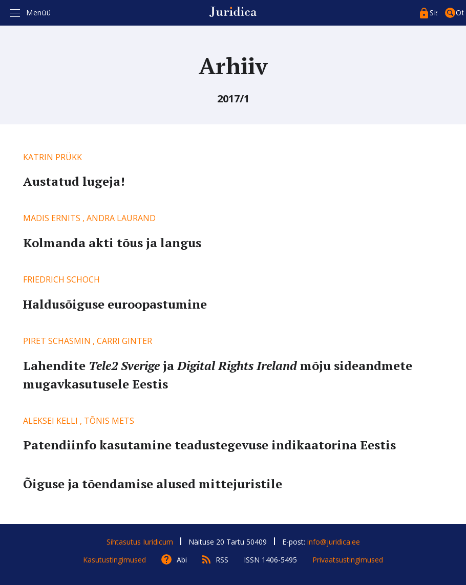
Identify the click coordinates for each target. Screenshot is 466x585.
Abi (182, 560)
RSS (222, 560)
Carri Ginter (124, 340)
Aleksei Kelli (50, 420)
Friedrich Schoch (61, 279)
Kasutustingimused (114, 560)
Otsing (459, 12)
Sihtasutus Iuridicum (140, 542)
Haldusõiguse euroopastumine (115, 304)
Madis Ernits (51, 218)
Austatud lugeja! (74, 181)
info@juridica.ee (333, 542)
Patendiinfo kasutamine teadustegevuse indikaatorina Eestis (209, 445)
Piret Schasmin (57, 340)
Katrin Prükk (52, 157)
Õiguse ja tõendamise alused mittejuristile (152, 483)
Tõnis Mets (109, 420)
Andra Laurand (121, 218)
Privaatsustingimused (347, 560)
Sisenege (433, 12)
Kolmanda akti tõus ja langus (112, 242)
